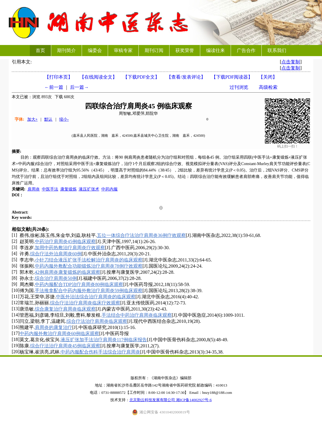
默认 (48, 119)
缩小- (64, 119)
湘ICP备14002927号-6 (194, 400)
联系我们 (277, 50)
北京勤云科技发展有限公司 (152, 400)
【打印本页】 (58, 77)
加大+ (32, 119)
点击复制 (290, 61)
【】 (186, 77)
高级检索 (268, 87)
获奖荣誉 (184, 50)
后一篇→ (79, 87)
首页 (40, 50)
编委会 (95, 50)
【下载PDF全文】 (141, 77)
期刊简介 (66, 50)
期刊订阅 (154, 50)
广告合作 (246, 50)
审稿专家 (123, 50)
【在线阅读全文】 (98, 77)
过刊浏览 (238, 87)
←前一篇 (53, 87)
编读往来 (215, 50)
